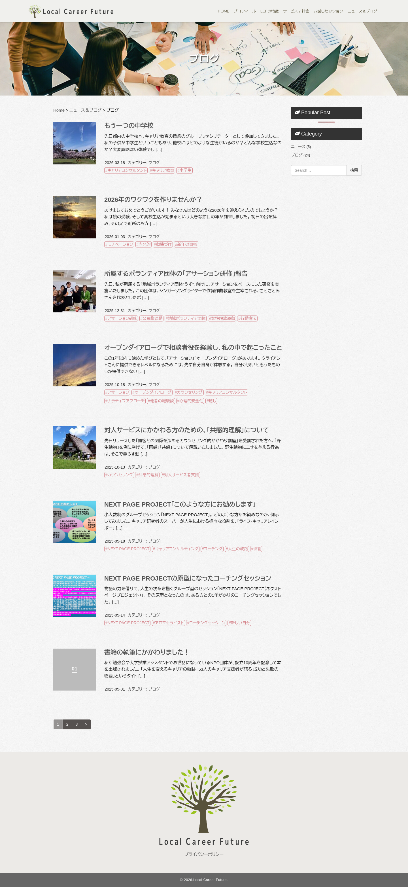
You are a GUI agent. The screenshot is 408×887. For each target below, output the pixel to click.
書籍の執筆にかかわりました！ (147, 652)
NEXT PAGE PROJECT (129, 549)
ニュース (298, 146)
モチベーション (120, 244)
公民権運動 (152, 318)
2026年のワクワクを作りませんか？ (153, 199)
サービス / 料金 (296, 11)
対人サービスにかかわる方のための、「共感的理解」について (186, 430)
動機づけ (164, 244)
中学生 (186, 170)
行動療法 (248, 318)
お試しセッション (328, 11)
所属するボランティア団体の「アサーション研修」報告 (176, 273)
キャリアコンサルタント (127, 170)
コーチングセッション (207, 623)
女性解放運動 (223, 318)
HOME (223, 11)
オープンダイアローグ (153, 392)
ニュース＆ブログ (362, 11)
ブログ (154, 162)
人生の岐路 (238, 549)
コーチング (213, 549)
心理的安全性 (191, 401)
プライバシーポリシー (204, 854)
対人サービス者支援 (181, 475)
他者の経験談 (162, 401)
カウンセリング (190, 392)
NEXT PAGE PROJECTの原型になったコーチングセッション (187, 578)
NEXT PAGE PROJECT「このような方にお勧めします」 (180, 504)
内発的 (144, 244)
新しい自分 (240, 623)
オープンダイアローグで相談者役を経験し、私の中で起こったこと (193, 347)
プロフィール (245, 11)
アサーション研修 (122, 318)
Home (59, 110)
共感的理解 (148, 475)
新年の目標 (187, 244)
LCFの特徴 (269, 11)
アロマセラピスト (169, 623)
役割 (257, 549)
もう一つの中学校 (129, 125)
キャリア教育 (163, 170)
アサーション (118, 392)
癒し (212, 401)
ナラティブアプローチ (126, 401)
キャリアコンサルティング (176, 549)
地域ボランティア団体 (187, 318)
